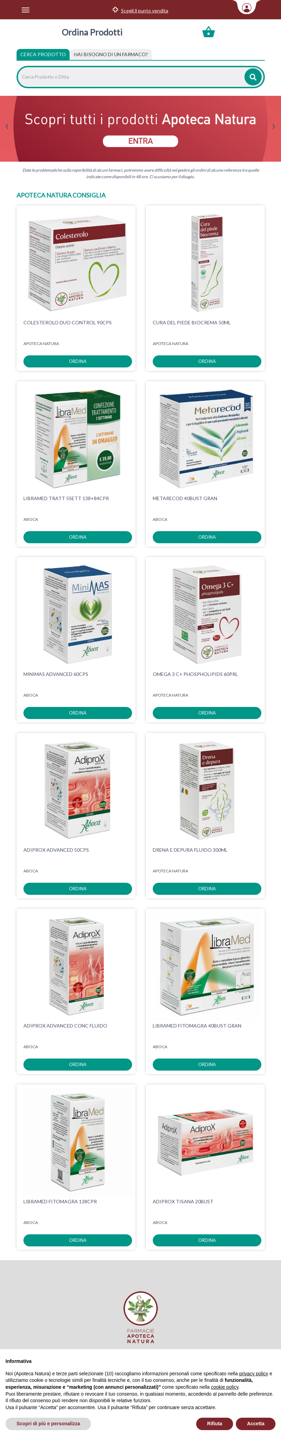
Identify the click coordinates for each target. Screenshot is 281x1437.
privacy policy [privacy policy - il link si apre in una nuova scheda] (253, 1373)
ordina (78, 361)
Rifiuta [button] (214, 1423)
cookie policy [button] (224, 1387)
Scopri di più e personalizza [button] (48, 1423)
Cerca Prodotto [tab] (43, 54)
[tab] (111, 54)
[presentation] (7, 126)
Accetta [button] (255, 1423)
